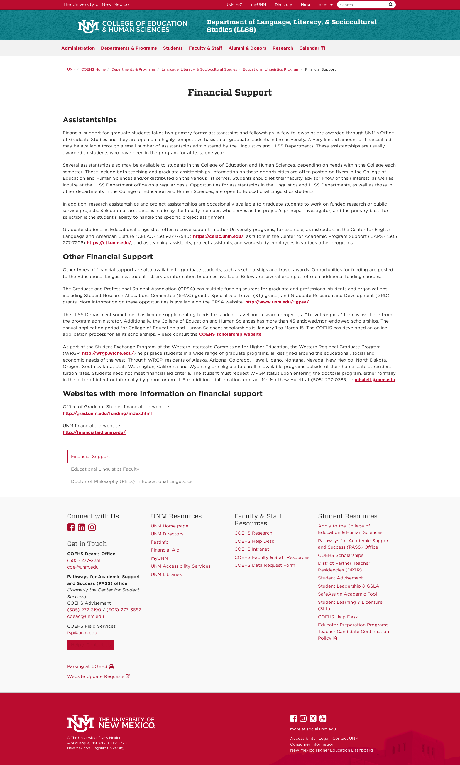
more (326, 4)
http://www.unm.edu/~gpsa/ (277, 302)
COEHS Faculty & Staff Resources (271, 557)
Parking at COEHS (90, 666)
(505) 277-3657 (123, 610)
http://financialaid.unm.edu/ (94, 432)
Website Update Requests (98, 676)
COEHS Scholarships (340, 555)
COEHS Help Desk (338, 617)
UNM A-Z (233, 4)
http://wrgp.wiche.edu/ (108, 353)
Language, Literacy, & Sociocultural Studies (199, 69)
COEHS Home (93, 69)
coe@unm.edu (83, 567)
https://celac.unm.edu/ (218, 236)
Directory (283, 4)
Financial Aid (165, 550)
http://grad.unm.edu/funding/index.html (107, 413)
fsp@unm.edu (82, 632)
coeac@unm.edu (85, 616)
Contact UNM (345, 738)
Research (283, 48)
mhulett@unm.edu (375, 379)
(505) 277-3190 (84, 610)
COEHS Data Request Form (264, 565)
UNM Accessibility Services (180, 566)
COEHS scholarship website (230, 334)
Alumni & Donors (247, 48)
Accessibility (303, 738)
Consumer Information (312, 744)
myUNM (258, 4)
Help (305, 4)
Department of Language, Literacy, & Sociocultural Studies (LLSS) (292, 26)
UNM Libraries (166, 574)
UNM (71, 69)
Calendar (312, 48)
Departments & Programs (133, 69)
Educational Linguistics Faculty (105, 469)
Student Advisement (340, 578)
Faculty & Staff (205, 48)
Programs (129, 48)
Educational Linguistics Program (271, 69)
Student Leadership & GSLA (348, 586)
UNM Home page (169, 526)
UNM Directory (167, 534)
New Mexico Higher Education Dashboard (331, 750)
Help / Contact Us (91, 644)
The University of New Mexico (96, 4)
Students (173, 48)
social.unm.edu (321, 729)
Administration (78, 48)
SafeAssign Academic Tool (347, 594)
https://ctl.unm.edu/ (109, 242)
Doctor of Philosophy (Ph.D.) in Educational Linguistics (131, 481)
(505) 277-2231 (83, 560)
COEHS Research (253, 533)
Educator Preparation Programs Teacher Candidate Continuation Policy (353, 631)
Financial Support (90, 456)
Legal (324, 738)
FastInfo (160, 542)
